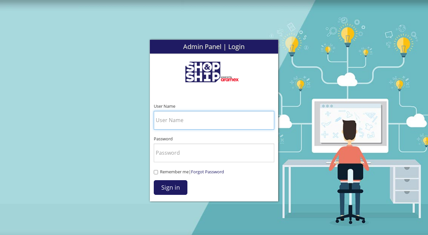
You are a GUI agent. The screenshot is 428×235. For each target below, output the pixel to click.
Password (163, 139)
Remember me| (189, 172)
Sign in (170, 187)
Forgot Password (207, 172)
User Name (164, 106)
